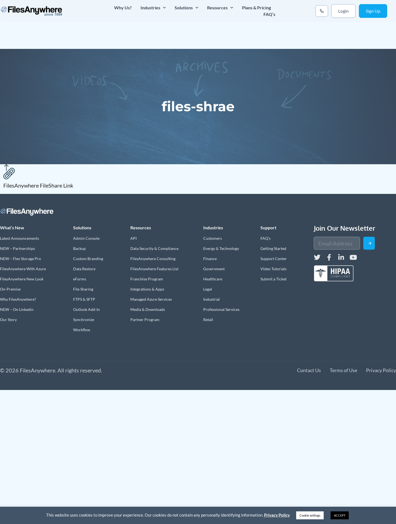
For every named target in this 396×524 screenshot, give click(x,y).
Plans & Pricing (256, 7)
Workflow (81, 329)
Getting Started (273, 248)
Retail (208, 319)
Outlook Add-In (86, 309)
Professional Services (221, 309)
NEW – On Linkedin (17, 309)
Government (214, 268)
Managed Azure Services (151, 299)
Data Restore (84, 268)
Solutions (186, 7)
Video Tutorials (273, 268)
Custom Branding (88, 258)
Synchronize (83, 319)
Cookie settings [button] (309, 515)
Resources (220, 7)
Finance (210, 258)
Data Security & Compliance (154, 248)
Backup (79, 248)
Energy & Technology (221, 248)
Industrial (211, 299)
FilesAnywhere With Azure (23, 268)
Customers (212, 238)
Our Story (8, 319)
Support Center (273, 258)
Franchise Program (146, 279)
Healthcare (212, 279)
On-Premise (10, 289)
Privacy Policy (277, 514)
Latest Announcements (19, 238)
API (133, 238)
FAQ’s (269, 14)
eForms (79, 279)
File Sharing (83, 289)
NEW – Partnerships (17, 248)
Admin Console (86, 238)
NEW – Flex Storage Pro (20, 258)
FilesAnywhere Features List (154, 268)
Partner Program (145, 319)
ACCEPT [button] (339, 515)
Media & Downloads (147, 309)
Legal (207, 289)
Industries (153, 7)
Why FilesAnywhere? (18, 299)
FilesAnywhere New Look (21, 279)
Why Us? (123, 7)
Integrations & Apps (147, 289)
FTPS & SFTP (84, 299)
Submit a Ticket (273, 279)
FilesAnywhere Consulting (152, 258)
